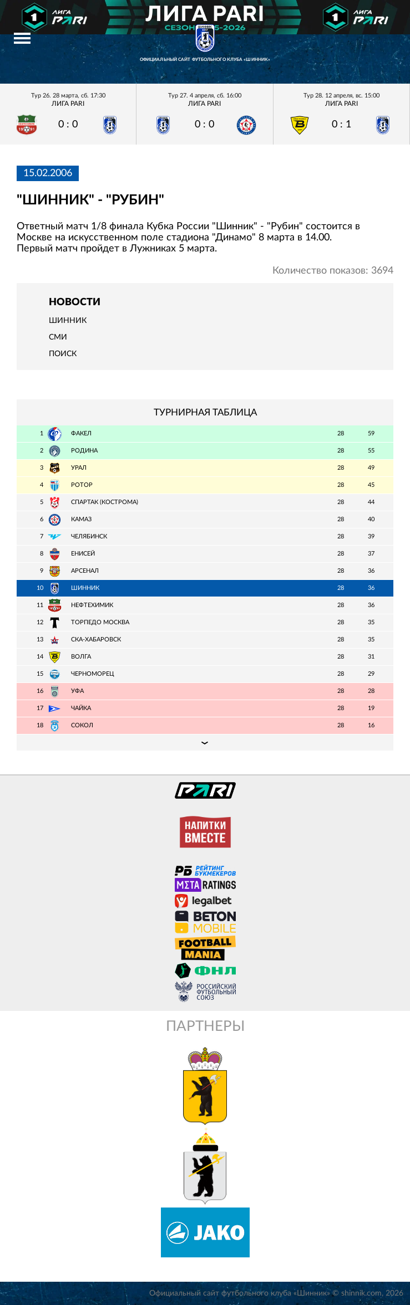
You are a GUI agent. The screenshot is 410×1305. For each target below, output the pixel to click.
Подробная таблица (205, 742)
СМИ (58, 337)
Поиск (63, 354)
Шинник (68, 321)
